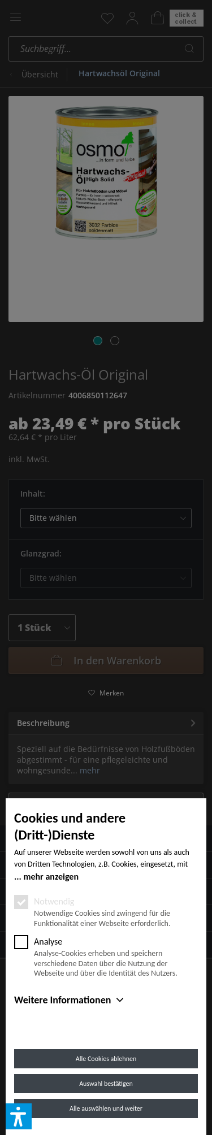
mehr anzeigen (51, 876)
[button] (19, 1116)
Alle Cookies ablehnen (106, 1059)
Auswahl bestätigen (106, 1084)
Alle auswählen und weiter (106, 1108)
